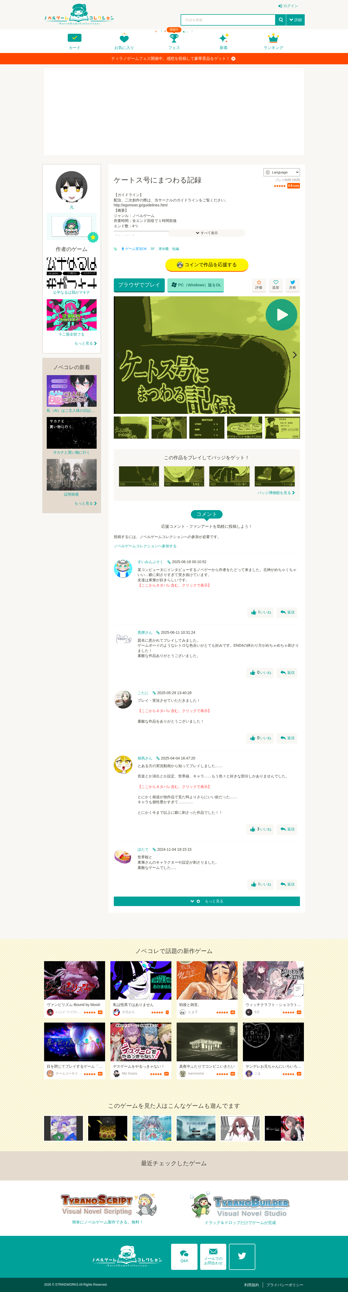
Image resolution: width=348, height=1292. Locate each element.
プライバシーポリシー (285, 1285)
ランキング (273, 47)
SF (153, 249)
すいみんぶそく (150, 562)
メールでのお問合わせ (213, 1255)
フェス (174, 47)
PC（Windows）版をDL (196, 284)
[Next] (294, 355)
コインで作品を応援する (207, 265)
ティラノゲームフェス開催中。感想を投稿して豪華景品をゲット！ (173, 58)
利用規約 (252, 1285)
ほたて (143, 849)
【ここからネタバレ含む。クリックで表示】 (174, 585)
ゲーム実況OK (134, 249)
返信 (287, 612)
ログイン (290, 6)
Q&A (184, 1255)
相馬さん (145, 758)
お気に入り (124, 47)
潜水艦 (163, 249)
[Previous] (119, 355)
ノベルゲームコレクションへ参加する (145, 546)
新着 (224, 47)
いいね (261, 612)
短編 (175, 249)
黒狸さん (145, 632)
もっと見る (83, 343)
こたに (143, 693)
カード (75, 47)
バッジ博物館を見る (274, 493)
